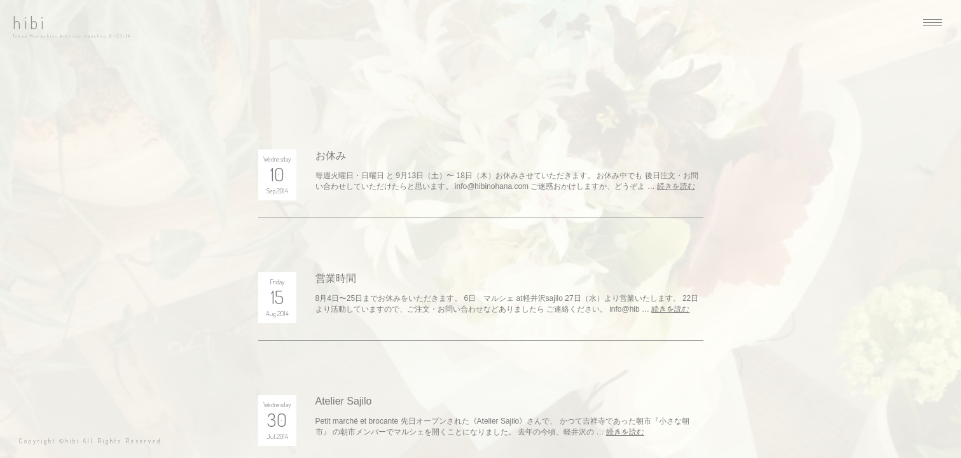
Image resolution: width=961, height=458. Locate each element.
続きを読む (676, 186)
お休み (330, 155)
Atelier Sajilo (343, 401)
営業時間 (335, 278)
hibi (29, 22)
